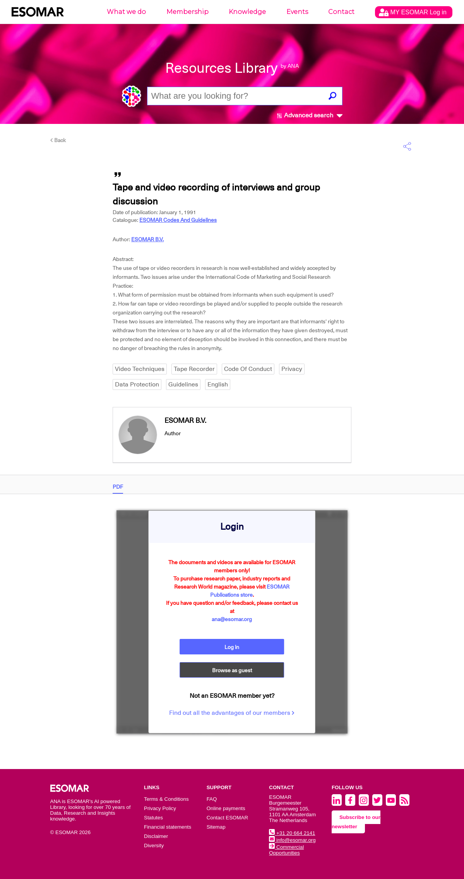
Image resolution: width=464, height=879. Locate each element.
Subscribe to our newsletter (356, 821)
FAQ (212, 799)
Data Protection (137, 384)
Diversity (154, 845)
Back (58, 140)
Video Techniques (139, 369)
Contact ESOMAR (227, 818)
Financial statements (167, 827)
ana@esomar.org (232, 619)
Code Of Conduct (248, 369)
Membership (187, 11)
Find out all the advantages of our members (231, 713)
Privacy (291, 369)
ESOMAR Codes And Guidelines (178, 219)
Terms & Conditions (166, 799)
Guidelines (183, 384)
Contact (341, 11)
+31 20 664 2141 (292, 833)
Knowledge (247, 11)
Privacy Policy (160, 808)
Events (297, 11)
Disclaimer (156, 836)
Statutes (153, 818)
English (217, 384)
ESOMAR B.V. (147, 239)
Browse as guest (232, 670)
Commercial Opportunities (286, 850)
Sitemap (216, 827)
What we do (126, 11)
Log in (231, 647)
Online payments (226, 808)
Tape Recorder (194, 369)
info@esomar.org (292, 840)
